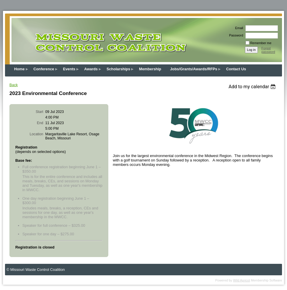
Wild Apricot (241, 280)
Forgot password (268, 50)
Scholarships (118, 69)
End (40, 123)
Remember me (260, 43)
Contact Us (236, 69)
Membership (150, 69)
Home (19, 69)
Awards (91, 69)
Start (39, 112)
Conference (44, 69)
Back (13, 85)
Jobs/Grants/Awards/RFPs (194, 69)
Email (238, 28)
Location (36, 134)
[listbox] (252, 86)
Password (235, 35)
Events (69, 69)
